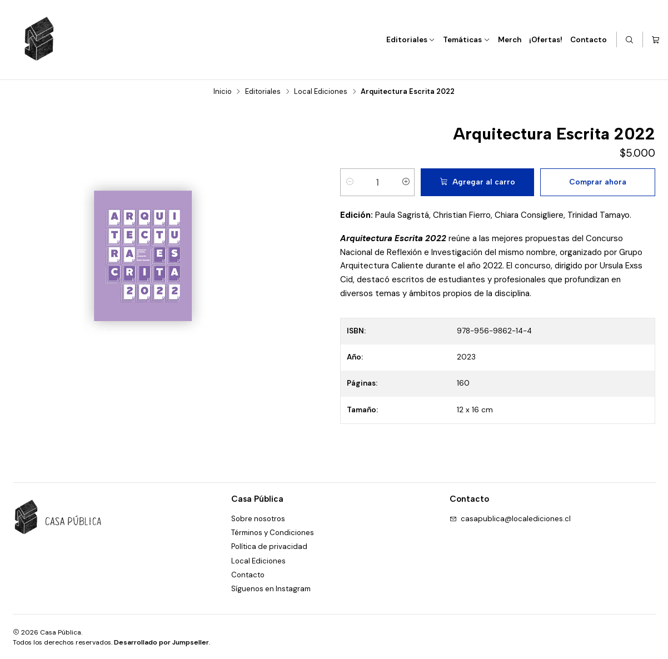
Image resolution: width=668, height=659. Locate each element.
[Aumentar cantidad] (406, 181)
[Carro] (655, 39)
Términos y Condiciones (272, 532)
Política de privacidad (269, 546)
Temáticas (466, 39)
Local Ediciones (320, 91)
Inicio (222, 91)
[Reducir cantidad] (349, 181)
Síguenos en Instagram (271, 588)
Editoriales (411, 39)
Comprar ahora (597, 181)
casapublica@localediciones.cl (510, 518)
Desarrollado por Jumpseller (161, 641)
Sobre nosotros (258, 518)
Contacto (588, 39)
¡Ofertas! (545, 39)
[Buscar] (630, 39)
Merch (509, 39)
